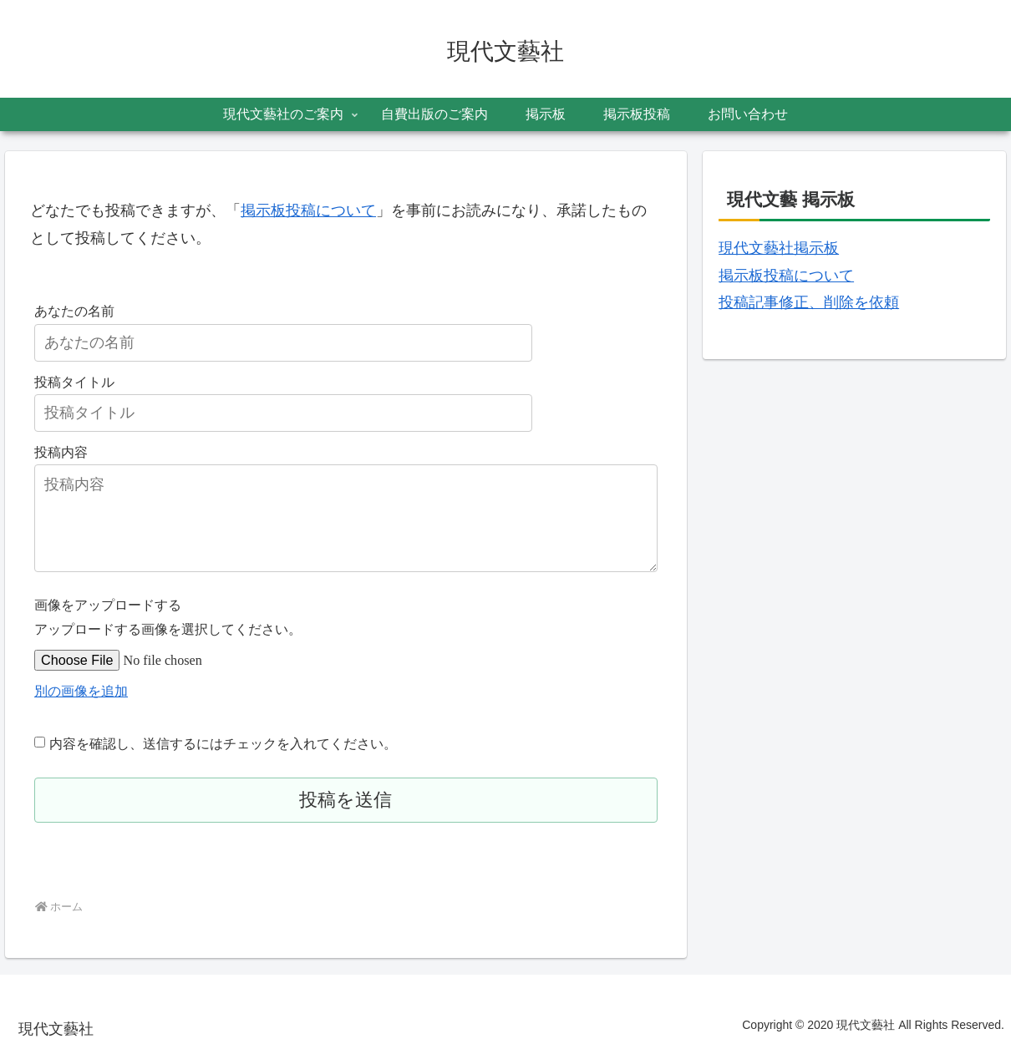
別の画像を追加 (81, 690)
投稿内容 (61, 451)
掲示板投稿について (308, 210)
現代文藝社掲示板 (779, 248)
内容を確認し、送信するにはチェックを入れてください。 (223, 743)
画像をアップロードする (107, 604)
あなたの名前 (74, 310)
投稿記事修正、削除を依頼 (809, 302)
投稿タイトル (74, 381)
